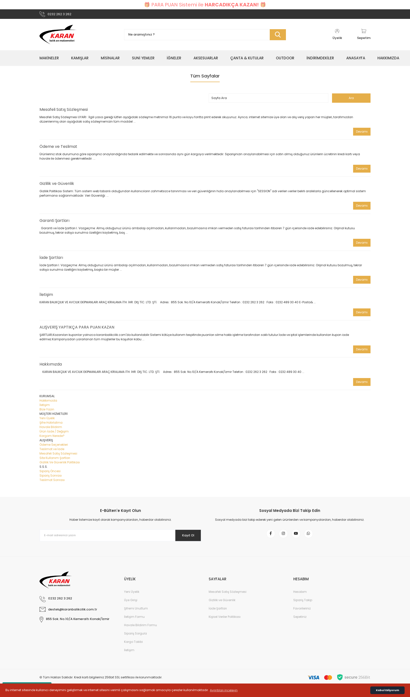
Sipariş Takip (302, 606)
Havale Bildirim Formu (140, 631)
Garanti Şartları (54, 223)
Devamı (362, 134)
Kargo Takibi (133, 647)
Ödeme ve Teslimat (58, 149)
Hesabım (300, 597)
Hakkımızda (50, 366)
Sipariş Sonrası (50, 478)
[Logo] (58, 37)
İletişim (46, 297)
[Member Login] (337, 36)
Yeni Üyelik (47, 420)
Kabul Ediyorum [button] (387, 690)
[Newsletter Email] (120, 538)
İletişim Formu (134, 622)
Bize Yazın (46, 411)
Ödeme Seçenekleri (53, 447)
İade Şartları (51, 260)
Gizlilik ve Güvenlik (56, 186)
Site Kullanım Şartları (54, 460)
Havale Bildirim (50, 429)
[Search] (205, 36)
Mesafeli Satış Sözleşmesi (63, 111)
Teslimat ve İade (51, 451)
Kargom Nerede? (51, 438)
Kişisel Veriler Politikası (225, 622)
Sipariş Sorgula (135, 639)
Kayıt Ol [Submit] (185, 537)
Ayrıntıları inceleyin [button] (224, 690)
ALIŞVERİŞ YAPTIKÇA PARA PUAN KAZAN (76, 329)
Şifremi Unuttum (136, 614)
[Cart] (364, 36)
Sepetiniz (300, 622)
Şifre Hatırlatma (51, 425)
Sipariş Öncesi (50, 473)
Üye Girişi (130, 606)
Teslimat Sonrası (52, 482)
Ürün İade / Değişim (54, 433)
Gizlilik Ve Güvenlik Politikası (59, 464)
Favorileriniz (302, 614)
